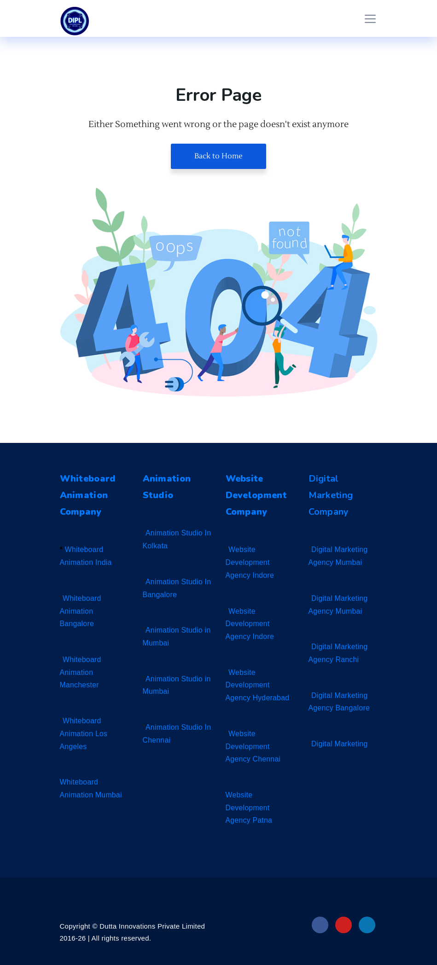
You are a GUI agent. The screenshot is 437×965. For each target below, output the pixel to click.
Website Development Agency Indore (250, 562)
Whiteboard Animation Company (89, 495)
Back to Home (218, 156)
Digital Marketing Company (331, 495)
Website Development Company (257, 495)
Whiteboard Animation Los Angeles (84, 733)
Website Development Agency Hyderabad (258, 685)
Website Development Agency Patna (249, 807)
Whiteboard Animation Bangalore (81, 611)
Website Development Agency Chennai (254, 746)
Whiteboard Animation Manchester (81, 672)
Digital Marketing (339, 744)
